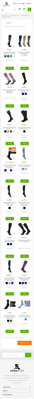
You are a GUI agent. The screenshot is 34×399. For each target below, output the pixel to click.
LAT (24, 3)
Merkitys (17, 23)
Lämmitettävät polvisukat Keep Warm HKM (10, 279)
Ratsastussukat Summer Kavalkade (24, 316)
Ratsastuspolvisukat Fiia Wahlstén (24, 241)
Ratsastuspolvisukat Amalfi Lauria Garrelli (9, 204)
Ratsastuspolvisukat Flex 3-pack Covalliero (24, 53)
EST (15, 3)
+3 (14, 131)
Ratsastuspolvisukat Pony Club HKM (24, 165)
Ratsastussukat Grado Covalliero (9, 241)
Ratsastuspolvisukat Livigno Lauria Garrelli (24, 204)
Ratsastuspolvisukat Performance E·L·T (24, 128)
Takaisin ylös (24, 343)
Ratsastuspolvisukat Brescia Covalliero (9, 53)
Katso (10, 68)
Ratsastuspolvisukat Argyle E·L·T (9, 128)
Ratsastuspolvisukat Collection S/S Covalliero (9, 166)
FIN (20, 3)
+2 (14, 170)
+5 (14, 56)
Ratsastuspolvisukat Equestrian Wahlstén (9, 91)
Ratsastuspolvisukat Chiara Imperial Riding (24, 279)
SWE (29, 3)
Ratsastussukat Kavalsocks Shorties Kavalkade (9, 316)
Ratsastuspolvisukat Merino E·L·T (24, 90)
